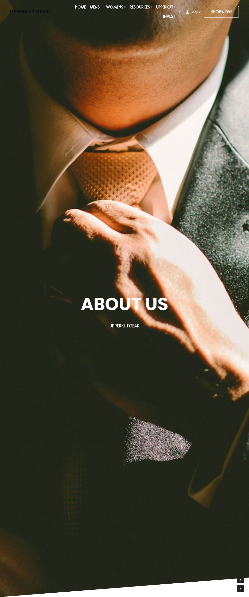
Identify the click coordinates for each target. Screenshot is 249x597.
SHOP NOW (221, 11)
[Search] (180, 11)
